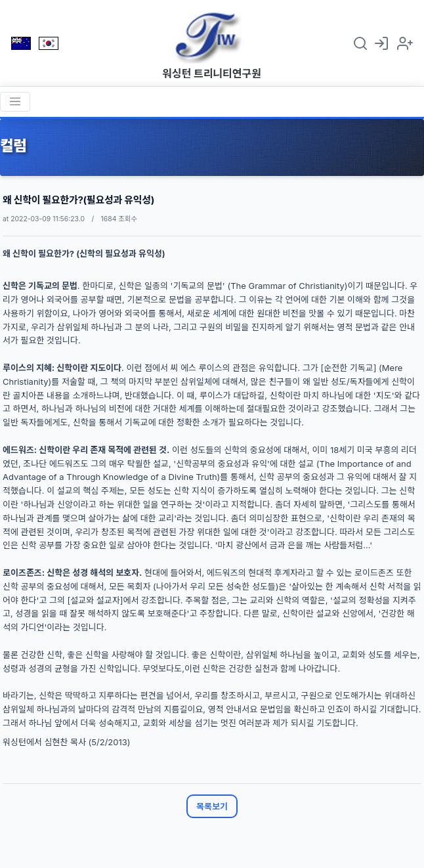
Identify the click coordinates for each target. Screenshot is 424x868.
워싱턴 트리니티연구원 (211, 73)
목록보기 (212, 806)
